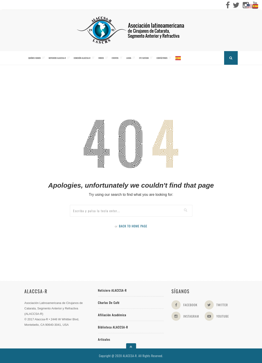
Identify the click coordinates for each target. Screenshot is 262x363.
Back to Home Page (133, 226)
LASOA (128, 58)
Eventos (115, 58)
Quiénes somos (34, 58)
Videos (101, 58)
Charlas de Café (109, 302)
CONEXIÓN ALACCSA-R (82, 58)
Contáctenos (162, 58)
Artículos (104, 339)
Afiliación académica (112, 314)
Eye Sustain (144, 58)
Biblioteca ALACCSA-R (113, 327)
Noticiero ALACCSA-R (57, 58)
